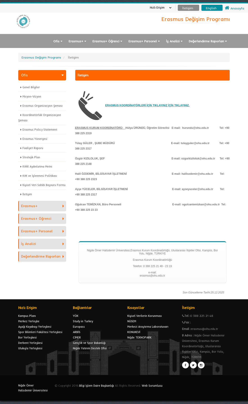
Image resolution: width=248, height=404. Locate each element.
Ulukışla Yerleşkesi (30, 348)
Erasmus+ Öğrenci (107, 41)
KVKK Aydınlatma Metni (37, 166)
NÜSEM (131, 321)
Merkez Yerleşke (28, 321)
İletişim (27, 194)
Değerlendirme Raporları (208, 41)
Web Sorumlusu (152, 385)
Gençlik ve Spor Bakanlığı (89, 343)
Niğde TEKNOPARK (139, 337)
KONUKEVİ (133, 332)
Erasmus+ (77, 41)
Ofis (57, 41)
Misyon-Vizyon (32, 96)
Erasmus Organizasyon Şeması (43, 105)
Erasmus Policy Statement (40, 129)
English (211, 8)
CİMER (77, 337)
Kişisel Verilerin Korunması (144, 316)
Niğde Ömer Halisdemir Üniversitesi (33, 388)
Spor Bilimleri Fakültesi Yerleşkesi (40, 332)
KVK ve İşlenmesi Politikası (40, 175)
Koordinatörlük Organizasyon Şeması (39, 117)
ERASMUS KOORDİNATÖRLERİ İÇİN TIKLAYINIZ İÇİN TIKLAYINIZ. (147, 105)
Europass (79, 326)
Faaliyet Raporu (33, 148)
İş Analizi (174, 41)
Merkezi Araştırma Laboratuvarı (147, 326)
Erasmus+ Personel (144, 41)
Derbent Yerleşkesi (30, 343)
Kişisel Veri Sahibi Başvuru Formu (44, 185)
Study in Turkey (83, 321)
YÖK (75, 316)
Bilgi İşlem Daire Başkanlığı (96, 385)
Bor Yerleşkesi (27, 337)
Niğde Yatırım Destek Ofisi (90, 348)
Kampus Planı (27, 316)
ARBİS (76, 332)
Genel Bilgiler (31, 87)
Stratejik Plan (31, 157)
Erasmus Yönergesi (35, 139)
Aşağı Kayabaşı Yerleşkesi (34, 326)
